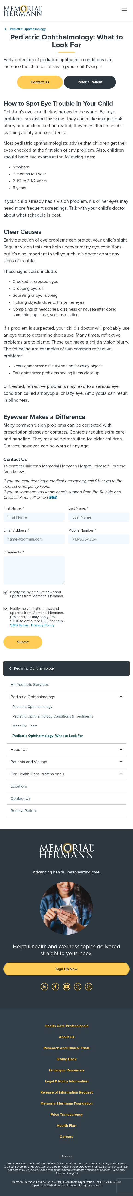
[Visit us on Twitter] (78, 986)
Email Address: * (16, 530)
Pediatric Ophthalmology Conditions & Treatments (52, 716)
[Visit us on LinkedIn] (45, 986)
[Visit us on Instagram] (88, 986)
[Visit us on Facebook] (56, 986)
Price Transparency (67, 1114)
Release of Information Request (66, 1092)
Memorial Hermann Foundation (66, 1103)
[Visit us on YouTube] (67, 986)
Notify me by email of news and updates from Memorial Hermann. (37, 594)
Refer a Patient (90, 82)
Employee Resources (66, 1070)
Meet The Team (24, 726)
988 (53, 497)
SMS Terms (19, 625)
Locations (19, 786)
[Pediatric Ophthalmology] (66, 668)
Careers (66, 1136)
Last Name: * (78, 508)
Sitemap (66, 1156)
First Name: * (13, 508)
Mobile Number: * (82, 530)
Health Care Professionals (66, 1026)
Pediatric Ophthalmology (24, 29)
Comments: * (13, 552)
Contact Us (40, 82)
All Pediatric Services (30, 684)
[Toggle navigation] (124, 10)
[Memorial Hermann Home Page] (22, 10)
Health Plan (66, 1125)
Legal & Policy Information (66, 1081)
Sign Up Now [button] (66, 969)
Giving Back (67, 1059)
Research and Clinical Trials (67, 1048)
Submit (23, 642)
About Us (66, 1037)
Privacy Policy (42, 625)
